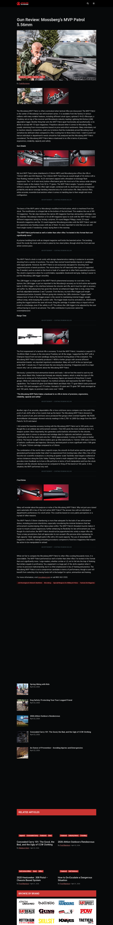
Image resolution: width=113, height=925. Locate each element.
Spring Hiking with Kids (40, 686)
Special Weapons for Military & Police (65, 585)
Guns (29, 79)
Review (35, 79)
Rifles (42, 79)
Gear (50, 838)
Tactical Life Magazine (87, 585)
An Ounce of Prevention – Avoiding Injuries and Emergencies (56, 750)
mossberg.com (44, 579)
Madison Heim (24, 850)
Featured (22, 79)
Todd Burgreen (24, 86)
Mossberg (47, 585)
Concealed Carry (32, 838)
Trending (83, 838)
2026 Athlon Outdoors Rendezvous (45, 718)
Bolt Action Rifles (25, 873)
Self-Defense (73, 873)
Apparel (22, 838)
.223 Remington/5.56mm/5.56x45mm (30, 585)
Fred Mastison (65, 847)
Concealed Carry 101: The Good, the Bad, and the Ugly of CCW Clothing (60, 734)
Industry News (73, 838)
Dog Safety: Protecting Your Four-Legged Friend (51, 702)
